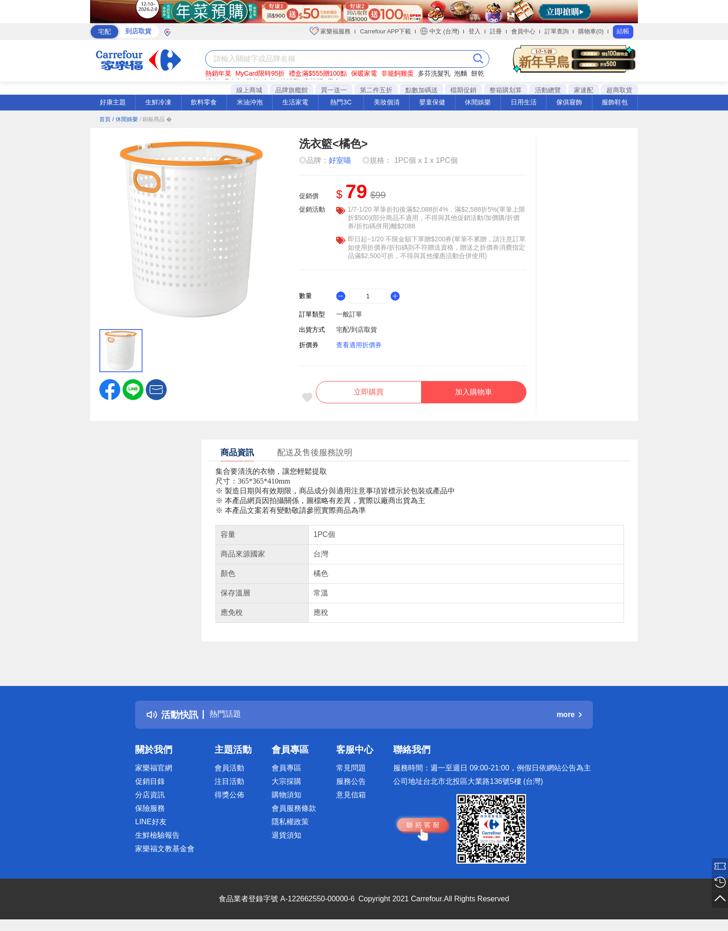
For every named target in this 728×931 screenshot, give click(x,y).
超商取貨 (619, 90)
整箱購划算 (505, 90)
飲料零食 (204, 102)
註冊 (496, 31)
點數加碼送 (421, 90)
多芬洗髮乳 (434, 73)
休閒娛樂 (478, 102)
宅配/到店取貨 (356, 329)
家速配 (583, 90)
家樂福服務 (330, 31)
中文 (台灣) (439, 31)
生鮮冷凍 (158, 102)
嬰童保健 (432, 102)
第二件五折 (376, 90)
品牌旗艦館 (291, 90)
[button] (156, 389)
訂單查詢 (557, 31)
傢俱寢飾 (569, 102)
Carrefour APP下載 (385, 31)
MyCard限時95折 (260, 73)
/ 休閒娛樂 (125, 119)
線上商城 (249, 90)
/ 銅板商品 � (155, 119)
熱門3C (340, 102)
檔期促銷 (463, 90)
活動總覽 (548, 90)
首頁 (104, 119)
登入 (474, 31)
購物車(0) (591, 31)
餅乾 (477, 73)
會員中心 (523, 31)
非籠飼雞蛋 (397, 73)
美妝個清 (387, 102)
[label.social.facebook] (109, 389)
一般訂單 (349, 314)
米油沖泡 (250, 102)
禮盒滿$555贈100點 (318, 73)
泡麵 (460, 73)
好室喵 (340, 160)
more (569, 719)
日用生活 (524, 102)
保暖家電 (364, 73)
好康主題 (113, 102)
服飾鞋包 (615, 102)
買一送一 (334, 90)
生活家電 (295, 102)
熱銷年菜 (218, 73)
